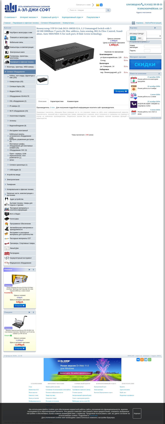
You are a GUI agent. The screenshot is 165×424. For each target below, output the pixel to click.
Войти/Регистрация (153, 23)
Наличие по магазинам (113, 62)
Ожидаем (17, 312)
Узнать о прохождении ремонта (80, 398)
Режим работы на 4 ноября (147, 88)
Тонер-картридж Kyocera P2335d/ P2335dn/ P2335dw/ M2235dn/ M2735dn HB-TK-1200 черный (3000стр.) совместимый (20, 289)
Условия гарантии (77, 392)
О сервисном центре (77, 387)
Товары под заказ (50, 395)
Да (133, 38)
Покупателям (93, 17)
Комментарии (72, 101)
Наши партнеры (98, 389)
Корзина (139, 23)
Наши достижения (34, 398)
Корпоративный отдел (72, 17)
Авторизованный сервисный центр (81, 395)
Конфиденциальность (34, 401)
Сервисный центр (49, 17)
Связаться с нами (33, 395)
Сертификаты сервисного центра (81, 389)
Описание (42, 101)
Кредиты (122, 387)
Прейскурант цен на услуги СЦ (80, 401)
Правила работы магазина (53, 387)
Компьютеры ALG (34, 389)
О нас (30, 387)
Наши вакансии (33, 392)
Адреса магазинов (143, 12)
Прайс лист (123, 392)
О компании (10, 17)
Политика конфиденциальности (54, 392)
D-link (52, 107)
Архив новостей (156, 117)
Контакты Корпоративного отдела (103, 392)
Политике (93, 415)
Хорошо (137, 413)
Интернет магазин (29, 17)
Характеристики (56, 101)
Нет (139, 38)
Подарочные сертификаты (127, 395)
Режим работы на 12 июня (147, 96)
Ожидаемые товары (51, 398)
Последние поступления (52, 401)
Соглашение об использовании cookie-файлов (58, 389)
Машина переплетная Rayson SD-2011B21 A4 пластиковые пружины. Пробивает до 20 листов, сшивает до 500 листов (20, 332)
